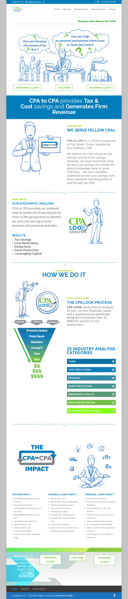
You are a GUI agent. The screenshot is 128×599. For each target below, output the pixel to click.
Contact (112, 9)
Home (57, 9)
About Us (67, 9)
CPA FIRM (64, 87)
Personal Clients (99, 9)
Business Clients (81, 9)
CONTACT (25, 589)
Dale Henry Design (64, 595)
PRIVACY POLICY (39, 589)
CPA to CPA (37, 595)
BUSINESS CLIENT (101, 87)
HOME (97, 2)
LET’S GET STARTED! (109, 2)
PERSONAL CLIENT (27, 87)
